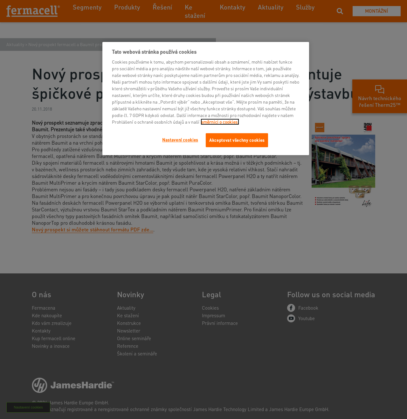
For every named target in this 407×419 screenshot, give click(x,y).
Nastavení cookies (180, 139)
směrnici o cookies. (220, 122)
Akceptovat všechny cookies (237, 140)
